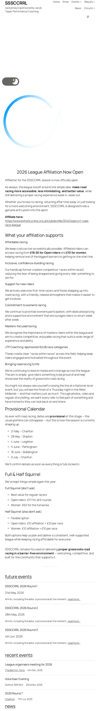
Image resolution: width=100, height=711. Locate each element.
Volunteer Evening (17, 679)
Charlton (10, 699)
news (10, 706)
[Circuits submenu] (94, 8)
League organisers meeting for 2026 (28, 664)
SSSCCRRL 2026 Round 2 (21, 608)
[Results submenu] (94, 2)
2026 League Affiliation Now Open (50, 172)
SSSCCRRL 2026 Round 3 (21, 630)
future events (18, 577)
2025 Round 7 (14, 693)
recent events (18, 655)
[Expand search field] (88, 17)
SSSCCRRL (16, 3)
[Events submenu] (80, 2)
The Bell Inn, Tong (15, 670)
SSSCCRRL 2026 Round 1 (21, 586)
